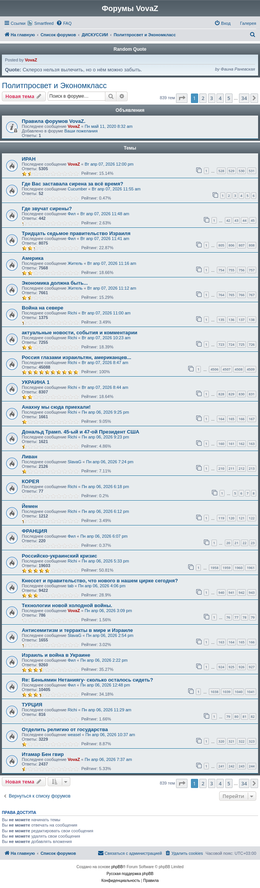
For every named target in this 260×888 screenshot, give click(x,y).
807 (241, 245)
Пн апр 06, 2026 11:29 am (106, 709)
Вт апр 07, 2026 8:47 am (105, 362)
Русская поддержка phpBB (130, 874)
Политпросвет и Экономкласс (54, 85)
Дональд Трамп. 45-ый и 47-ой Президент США (80, 432)
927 (252, 666)
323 (252, 741)
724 (231, 344)
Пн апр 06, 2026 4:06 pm (102, 585)
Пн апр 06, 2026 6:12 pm (105, 511)
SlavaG (74, 461)
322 (241, 741)
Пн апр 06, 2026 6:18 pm (105, 486)
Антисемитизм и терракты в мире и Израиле (77, 630)
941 (231, 592)
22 (244, 542)
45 (253, 220)
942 (241, 592)
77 (236, 617)
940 (221, 592)
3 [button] (211, 98)
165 (231, 418)
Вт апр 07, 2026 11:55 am (116, 189)
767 (252, 294)
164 (221, 418)
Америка (33, 258)
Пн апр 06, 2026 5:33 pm (105, 561)
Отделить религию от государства (65, 729)
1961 (251, 567)
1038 (214, 691)
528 (221, 170)
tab (70, 585)
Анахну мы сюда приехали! (56, 407)
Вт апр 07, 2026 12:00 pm (109, 164)
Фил (72, 213)
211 (231, 468)
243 (241, 766)
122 (252, 518)
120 (231, 518)
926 (241, 666)
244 (252, 766)
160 (221, 443)
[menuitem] (63, 23)
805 (221, 245)
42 (228, 220)
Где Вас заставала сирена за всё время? (72, 184)
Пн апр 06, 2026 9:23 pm (105, 437)
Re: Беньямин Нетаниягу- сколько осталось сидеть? (87, 680)
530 (241, 170)
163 (252, 443)
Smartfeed (44, 23)
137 (241, 319)
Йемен (30, 506)
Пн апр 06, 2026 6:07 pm (104, 536)
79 (253, 617)
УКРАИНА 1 (36, 382)
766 (241, 294)
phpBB (117, 867)
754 (221, 270)
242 (231, 766)
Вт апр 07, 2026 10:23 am (106, 337)
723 (221, 344)
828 (221, 394)
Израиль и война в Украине (56, 655)
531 (252, 170)
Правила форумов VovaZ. (54, 121)
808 (252, 245)
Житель (75, 263)
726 (252, 344)
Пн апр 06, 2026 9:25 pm (105, 412)
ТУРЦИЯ (32, 704)
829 (231, 394)
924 (221, 666)
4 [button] (220, 98)
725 (241, 344)
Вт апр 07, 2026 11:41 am (104, 238)
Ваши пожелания (80, 131)
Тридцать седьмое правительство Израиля (76, 233)
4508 (239, 369)
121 (241, 518)
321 (231, 741)
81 (244, 716)
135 (221, 319)
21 (236, 542)
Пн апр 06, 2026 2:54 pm (110, 635)
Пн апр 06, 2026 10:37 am (110, 734)
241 (221, 766)
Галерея (248, 23)
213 (252, 468)
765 (231, 294)
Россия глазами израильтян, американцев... (76, 357)
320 (221, 741)
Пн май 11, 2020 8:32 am (109, 126)
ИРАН (29, 159)
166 (241, 418)
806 (231, 245)
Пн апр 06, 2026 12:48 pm (105, 685)
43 (236, 220)
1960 (239, 567)
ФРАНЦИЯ (34, 531)
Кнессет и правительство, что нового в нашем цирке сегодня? (100, 580)
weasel (74, 734)
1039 (227, 691)
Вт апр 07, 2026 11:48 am (104, 213)
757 (252, 270)
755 (231, 270)
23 (253, 542)
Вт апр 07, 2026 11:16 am (111, 263)
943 (252, 592)
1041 (251, 691)
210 (221, 468)
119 (221, 518)
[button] (181, 98)
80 (236, 716)
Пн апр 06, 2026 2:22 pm (104, 660)
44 (244, 220)
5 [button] (229, 98)
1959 (227, 567)
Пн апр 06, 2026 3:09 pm (108, 610)
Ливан (29, 456)
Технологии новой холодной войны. (67, 605)
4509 (251, 369)
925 (231, 666)
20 (228, 542)
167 (252, 418)
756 (241, 270)
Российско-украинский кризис (59, 556)
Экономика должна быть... (55, 283)
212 (241, 468)
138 (252, 319)
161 (231, 443)
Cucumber (77, 189)
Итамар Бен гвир (43, 754)
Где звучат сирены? (47, 208)
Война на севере (42, 308)
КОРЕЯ (30, 481)
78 (244, 617)
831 (252, 394)
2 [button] (203, 98)
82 (253, 716)
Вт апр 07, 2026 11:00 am (106, 313)
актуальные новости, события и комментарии (79, 332)
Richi (72, 313)
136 (231, 319)
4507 (227, 369)
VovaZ (31, 60)
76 (228, 617)
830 (241, 394)
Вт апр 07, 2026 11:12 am (111, 288)
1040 (239, 691)
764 (221, 294)
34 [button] (244, 98)
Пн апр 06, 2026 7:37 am (108, 759)
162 (241, 443)
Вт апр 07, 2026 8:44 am (105, 387)
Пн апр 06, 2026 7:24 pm (110, 461)
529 (231, 170)
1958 (214, 567)
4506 (214, 369)
